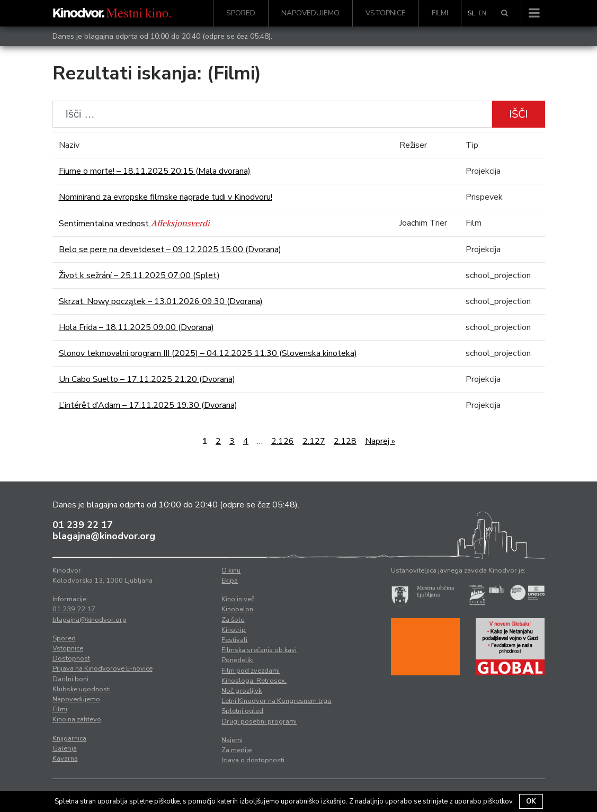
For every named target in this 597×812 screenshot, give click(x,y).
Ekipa (229, 580)
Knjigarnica (69, 738)
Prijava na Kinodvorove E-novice (102, 668)
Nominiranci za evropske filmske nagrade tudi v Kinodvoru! (165, 197)
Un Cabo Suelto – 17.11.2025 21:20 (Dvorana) (147, 379)
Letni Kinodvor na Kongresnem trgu (276, 701)
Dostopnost (71, 658)
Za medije (236, 750)
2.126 (282, 441)
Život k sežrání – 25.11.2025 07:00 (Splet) (139, 275)
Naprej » (380, 441)
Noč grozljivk (241, 690)
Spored (240, 13)
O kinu (230, 570)
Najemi (232, 740)
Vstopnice (386, 13)
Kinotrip (233, 630)
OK (531, 801)
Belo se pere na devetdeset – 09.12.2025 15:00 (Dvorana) (170, 249)
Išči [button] (518, 114)
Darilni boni (70, 679)
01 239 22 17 (82, 525)
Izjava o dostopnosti (252, 760)
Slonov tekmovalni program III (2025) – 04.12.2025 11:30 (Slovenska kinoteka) (208, 353)
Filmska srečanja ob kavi (259, 650)
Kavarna (65, 758)
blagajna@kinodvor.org (103, 536)
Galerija (64, 748)
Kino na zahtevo (76, 719)
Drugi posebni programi (259, 721)
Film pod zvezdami (250, 670)
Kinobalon (237, 609)
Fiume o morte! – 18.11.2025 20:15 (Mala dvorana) (155, 171)
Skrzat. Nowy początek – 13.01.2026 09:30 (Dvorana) (161, 301)
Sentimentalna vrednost (134, 223)
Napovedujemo (310, 13)
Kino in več (237, 599)
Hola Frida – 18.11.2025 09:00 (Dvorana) (136, 327)
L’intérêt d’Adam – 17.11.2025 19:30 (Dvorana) (148, 405)
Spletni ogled (242, 711)
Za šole (232, 619)
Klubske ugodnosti (81, 689)
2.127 (313, 441)
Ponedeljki (237, 660)
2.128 (345, 441)
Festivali (234, 640)
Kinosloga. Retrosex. (254, 680)
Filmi (440, 13)
